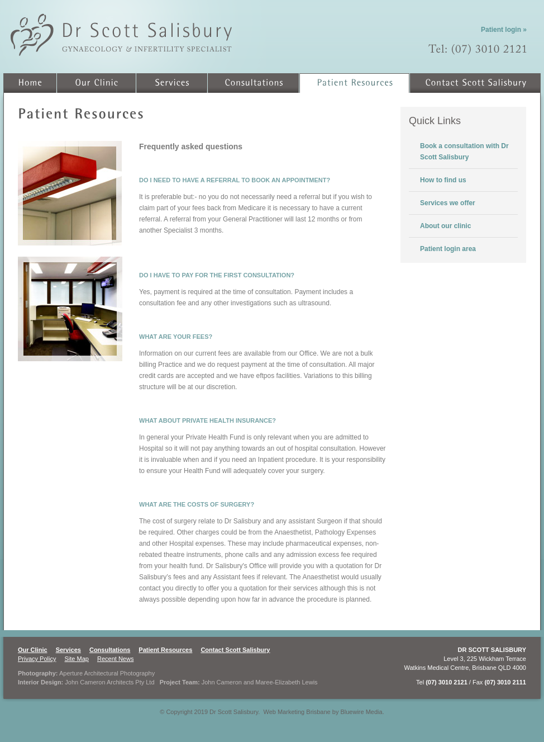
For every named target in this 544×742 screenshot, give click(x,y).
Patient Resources (165, 649)
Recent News (115, 658)
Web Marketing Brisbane (296, 711)
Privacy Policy (37, 658)
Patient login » (504, 30)
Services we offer (447, 203)
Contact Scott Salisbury (235, 649)
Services (68, 649)
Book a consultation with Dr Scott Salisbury (464, 151)
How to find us (443, 180)
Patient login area (448, 249)
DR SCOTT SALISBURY (492, 649)
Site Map (77, 658)
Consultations (109, 649)
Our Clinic (32, 649)
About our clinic (445, 226)
